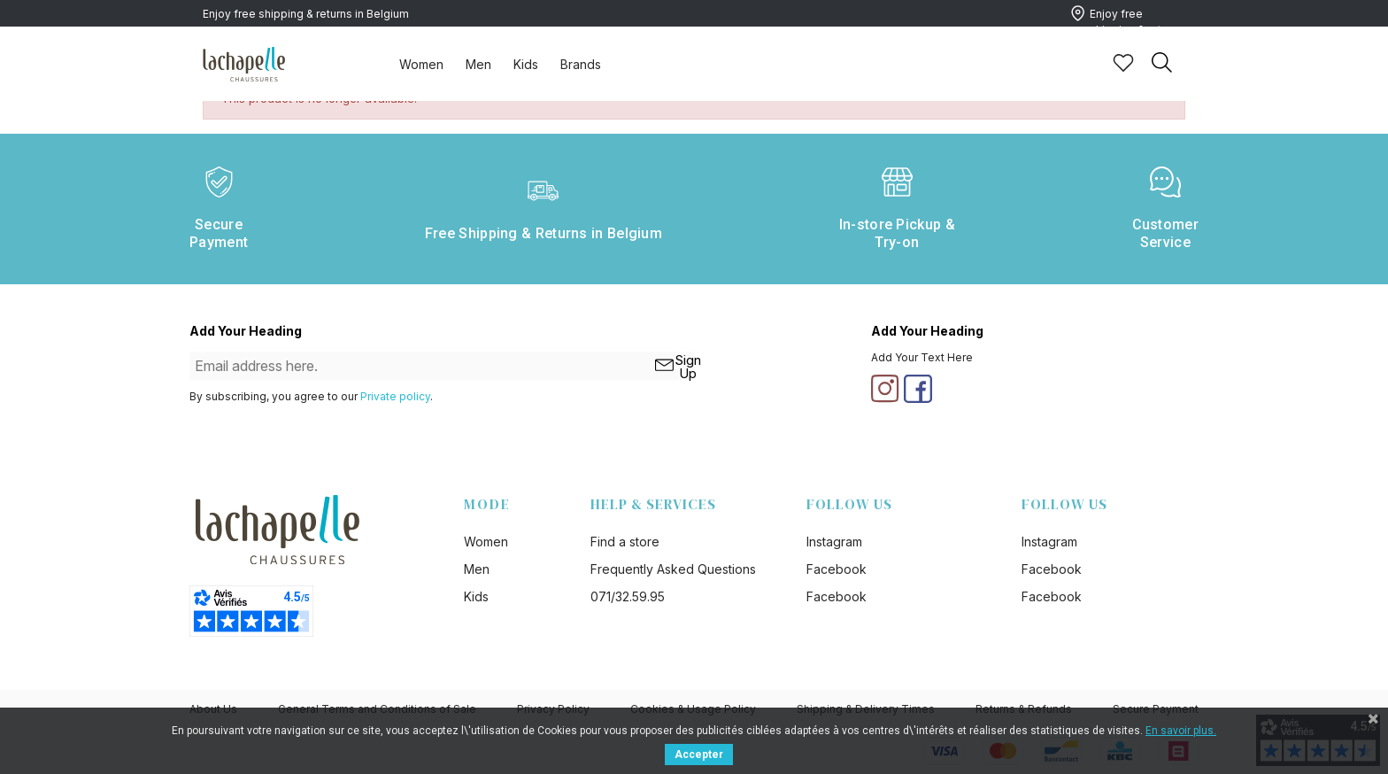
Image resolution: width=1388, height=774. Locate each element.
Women (421, 64)
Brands (580, 64)
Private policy (395, 396)
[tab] (421, 63)
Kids (525, 64)
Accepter (699, 754)
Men (478, 64)
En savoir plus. (1180, 730)
